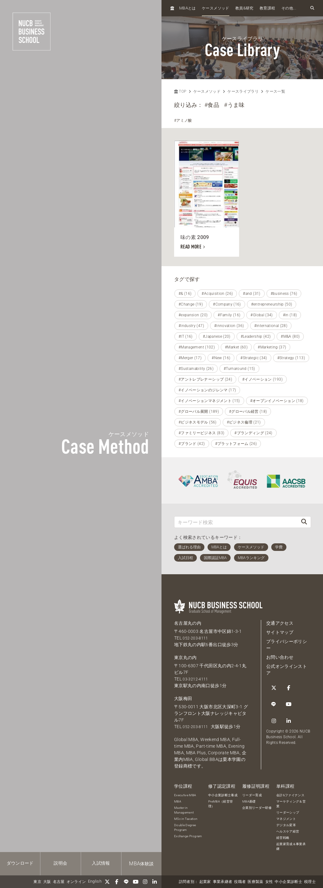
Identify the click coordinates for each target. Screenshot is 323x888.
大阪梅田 (183, 698)
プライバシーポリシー (286, 645)
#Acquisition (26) (217, 293)
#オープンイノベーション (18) (277, 401)
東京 (37, 881)
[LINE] (126, 881)
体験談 (141, 864)
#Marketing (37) (272, 347)
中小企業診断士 (288, 881)
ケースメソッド (215, 8)
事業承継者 (222, 881)
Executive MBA (185, 795)
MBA (177, 801)
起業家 (205, 881)
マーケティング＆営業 (291, 804)
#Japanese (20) (217, 336)
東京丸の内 (185, 657)
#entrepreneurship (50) (271, 304)
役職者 (240, 881)
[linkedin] (154, 881)
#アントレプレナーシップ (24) (205, 379)
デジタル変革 (286, 825)
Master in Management (184, 810)
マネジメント (286, 819)
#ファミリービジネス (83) (201, 433)
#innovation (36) (229, 326)
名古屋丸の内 (187, 623)
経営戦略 (282, 837)
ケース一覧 (275, 91)
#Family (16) (229, 315)
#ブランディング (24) (253, 433)
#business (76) (284, 293)
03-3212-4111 (197, 678)
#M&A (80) (290, 336)
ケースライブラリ (243, 91)
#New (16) (221, 358)
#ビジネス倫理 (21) (244, 422)
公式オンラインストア (286, 669)
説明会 (60, 863)
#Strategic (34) (253, 358)
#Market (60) (236, 347)
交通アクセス (279, 623)
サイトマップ (279, 632)
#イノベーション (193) (262, 379)
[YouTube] (135, 881)
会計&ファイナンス (290, 795)
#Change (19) (191, 304)
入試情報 (101, 863)
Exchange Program (188, 836)
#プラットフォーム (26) (236, 443)
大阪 (47, 881)
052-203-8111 (197, 637)
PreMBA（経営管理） (220, 804)
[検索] (304, 522)
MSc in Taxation (185, 819)
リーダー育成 (252, 795)
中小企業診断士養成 (223, 795)
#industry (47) (191, 326)
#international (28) (271, 326)
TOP (180, 91)
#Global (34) (261, 315)
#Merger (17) (190, 358)
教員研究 (244, 8)
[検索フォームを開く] (312, 8)
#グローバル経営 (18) (248, 411)
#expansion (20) (193, 315)
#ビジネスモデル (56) (198, 422)
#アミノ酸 (183, 120)
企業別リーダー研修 (257, 807)
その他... (288, 8)
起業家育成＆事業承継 (291, 846)
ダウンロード (20, 863)
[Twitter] (107, 881)
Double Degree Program (185, 827)
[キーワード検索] (235, 522)
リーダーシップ (287, 812)
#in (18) (290, 315)
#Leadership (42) (256, 336)
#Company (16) (227, 304)
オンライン (76, 881)
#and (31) (251, 293)
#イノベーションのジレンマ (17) (207, 390)
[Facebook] (116, 881)
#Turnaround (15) (239, 368)
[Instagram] (145, 881)
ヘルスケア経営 (287, 831)
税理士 (310, 881)
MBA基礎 (249, 801)
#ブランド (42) (192, 443)
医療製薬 (255, 881)
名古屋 (59, 881)
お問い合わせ (279, 657)
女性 (269, 881)
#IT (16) (186, 336)
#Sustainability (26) (196, 368)
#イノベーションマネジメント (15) (209, 401)
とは (187, 8)
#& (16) (185, 293)
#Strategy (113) (291, 358)
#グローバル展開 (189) (199, 411)
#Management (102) (197, 347)
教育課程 (267, 8)
